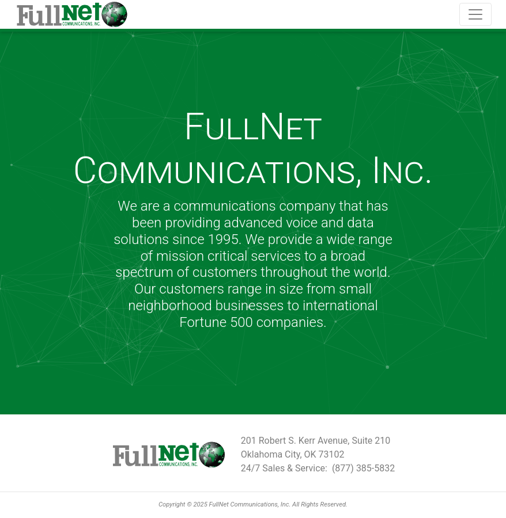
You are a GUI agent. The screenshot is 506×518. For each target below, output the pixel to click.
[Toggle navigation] (475, 14)
